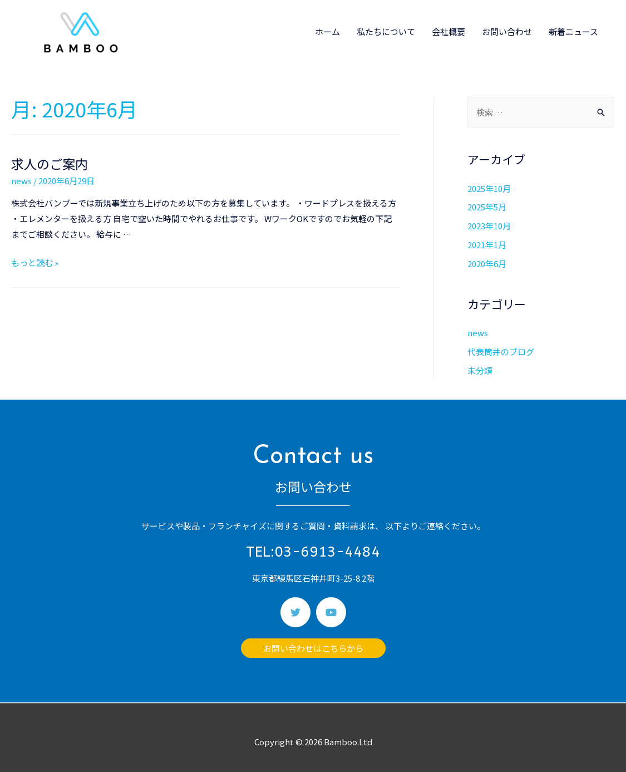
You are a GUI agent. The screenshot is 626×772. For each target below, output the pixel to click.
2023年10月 (489, 226)
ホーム (327, 31)
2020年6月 (486, 263)
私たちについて (386, 31)
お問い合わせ (507, 31)
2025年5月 (486, 207)
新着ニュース (573, 31)
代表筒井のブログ (500, 351)
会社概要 (448, 31)
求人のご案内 (49, 163)
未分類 (479, 370)
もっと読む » (34, 262)
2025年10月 (489, 188)
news (21, 180)
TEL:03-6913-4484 (313, 551)
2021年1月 (486, 244)
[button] (313, 648)
